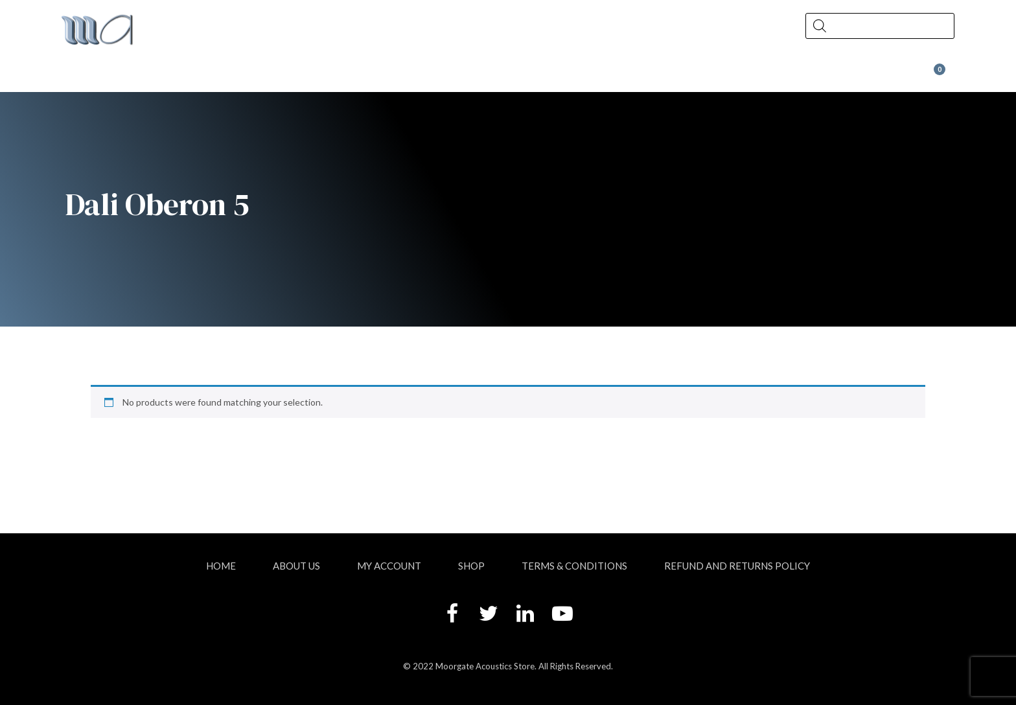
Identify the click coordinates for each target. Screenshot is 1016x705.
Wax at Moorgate (807, 75)
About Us (149, 75)
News (457, 75)
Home (221, 566)
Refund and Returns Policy (737, 566)
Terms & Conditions (574, 566)
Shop (308, 75)
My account (389, 566)
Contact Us (616, 75)
